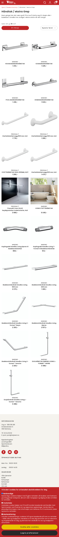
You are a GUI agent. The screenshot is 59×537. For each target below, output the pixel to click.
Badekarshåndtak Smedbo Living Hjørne (44, 324)
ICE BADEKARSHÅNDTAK (44, 64)
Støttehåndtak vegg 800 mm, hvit (15, 136)
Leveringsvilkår (7, 442)
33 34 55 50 (8, 433)
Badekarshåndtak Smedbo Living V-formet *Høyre (15, 324)
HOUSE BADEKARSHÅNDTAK (15, 64)
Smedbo (15, 61)
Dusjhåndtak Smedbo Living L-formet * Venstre (15, 401)
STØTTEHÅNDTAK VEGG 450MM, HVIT (15, 172)
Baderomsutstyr (12, 7)
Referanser (5, 482)
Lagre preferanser (29, 533)
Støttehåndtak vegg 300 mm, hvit (44, 136)
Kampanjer (5, 480)
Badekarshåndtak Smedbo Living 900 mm (15, 286)
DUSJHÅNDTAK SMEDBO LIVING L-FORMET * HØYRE (44, 362)
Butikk (4, 478)
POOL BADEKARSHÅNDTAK (15, 100)
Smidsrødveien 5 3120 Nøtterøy (7, 428)
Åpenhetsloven (7, 444)
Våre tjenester (6, 476)
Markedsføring (9, 514)
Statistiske (7, 503)
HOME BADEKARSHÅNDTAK (44, 100)
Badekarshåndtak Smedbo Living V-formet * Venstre (15, 362)
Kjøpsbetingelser (7, 440)
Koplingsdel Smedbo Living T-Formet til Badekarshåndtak (44, 248)
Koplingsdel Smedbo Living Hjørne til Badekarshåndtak (15, 248)
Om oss (4, 486)
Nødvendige (8, 493)
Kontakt (4, 484)
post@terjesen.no (13, 435)
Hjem (3, 7)
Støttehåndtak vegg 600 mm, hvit (44, 172)
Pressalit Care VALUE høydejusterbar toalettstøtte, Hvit (15, 209)
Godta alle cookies (29, 527)
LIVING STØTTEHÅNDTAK (44, 208)
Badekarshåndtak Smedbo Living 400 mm (44, 286)
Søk (44, 2)
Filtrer (16, 28)
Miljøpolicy (5, 446)
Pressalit (15, 134)
